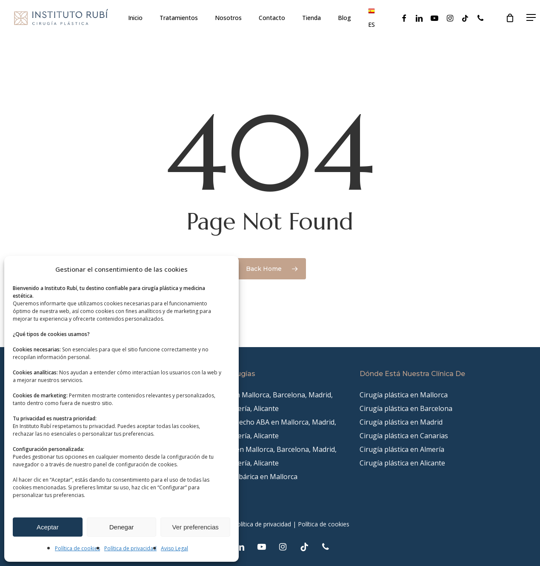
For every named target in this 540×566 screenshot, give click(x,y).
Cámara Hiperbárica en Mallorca (245, 476)
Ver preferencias (195, 527)
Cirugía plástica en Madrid (401, 422)
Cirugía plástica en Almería (402, 449)
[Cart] (509, 18)
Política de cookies (77, 548)
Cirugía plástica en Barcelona (406, 408)
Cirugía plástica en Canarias (404, 435)
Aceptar (48, 527)
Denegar (121, 527)
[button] (531, 18)
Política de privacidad (130, 548)
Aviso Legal (174, 548)
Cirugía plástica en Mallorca (404, 394)
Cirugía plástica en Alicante (402, 463)
